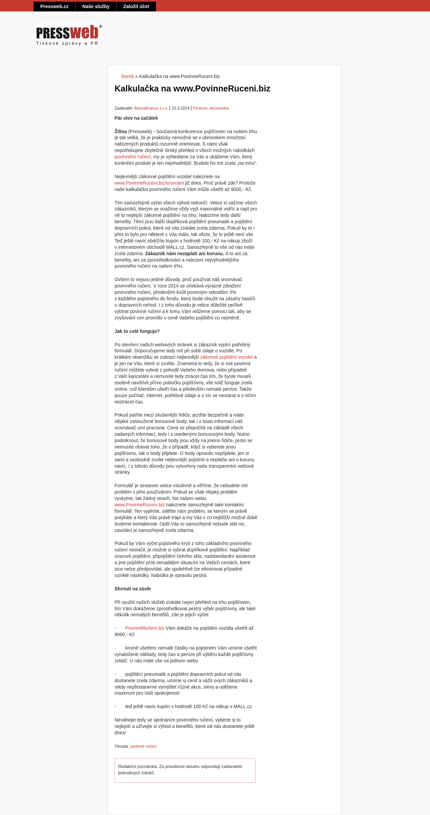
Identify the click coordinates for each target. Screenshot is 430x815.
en (153, 628)
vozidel (245, 357)
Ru (145, 628)
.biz (161, 628)
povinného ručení (132, 156)
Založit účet (136, 6)
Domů (127, 76)
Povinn (132, 628)
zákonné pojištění (218, 357)
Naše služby (96, 6)
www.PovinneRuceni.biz (140, 504)
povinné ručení (143, 746)
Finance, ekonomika (211, 108)
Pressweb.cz (54, 6)
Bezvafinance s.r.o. (151, 108)
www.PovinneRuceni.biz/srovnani (149, 183)
